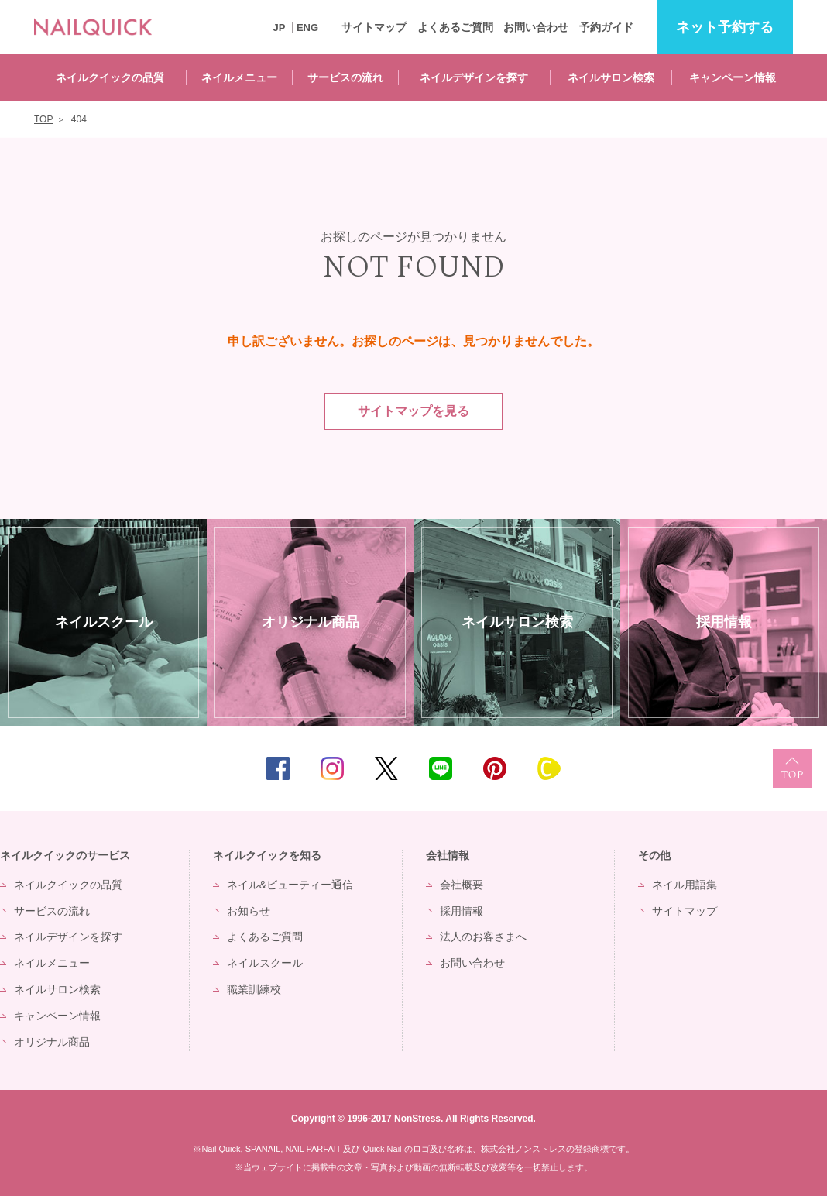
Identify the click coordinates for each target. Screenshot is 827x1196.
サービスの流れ (345, 77)
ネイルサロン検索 (611, 77)
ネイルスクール (265, 963)
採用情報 (461, 911)
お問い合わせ (535, 27)
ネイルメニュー (239, 77)
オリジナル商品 (52, 1042)
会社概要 (461, 884)
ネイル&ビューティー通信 (290, 884)
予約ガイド (606, 27)
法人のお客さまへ (483, 936)
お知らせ (248, 911)
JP (279, 27)
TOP (792, 768)
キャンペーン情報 (732, 77)
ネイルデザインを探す (474, 77)
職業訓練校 (254, 989)
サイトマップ (374, 27)
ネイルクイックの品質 (110, 77)
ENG (307, 27)
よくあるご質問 (455, 27)
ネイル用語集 (684, 884)
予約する (725, 27)
